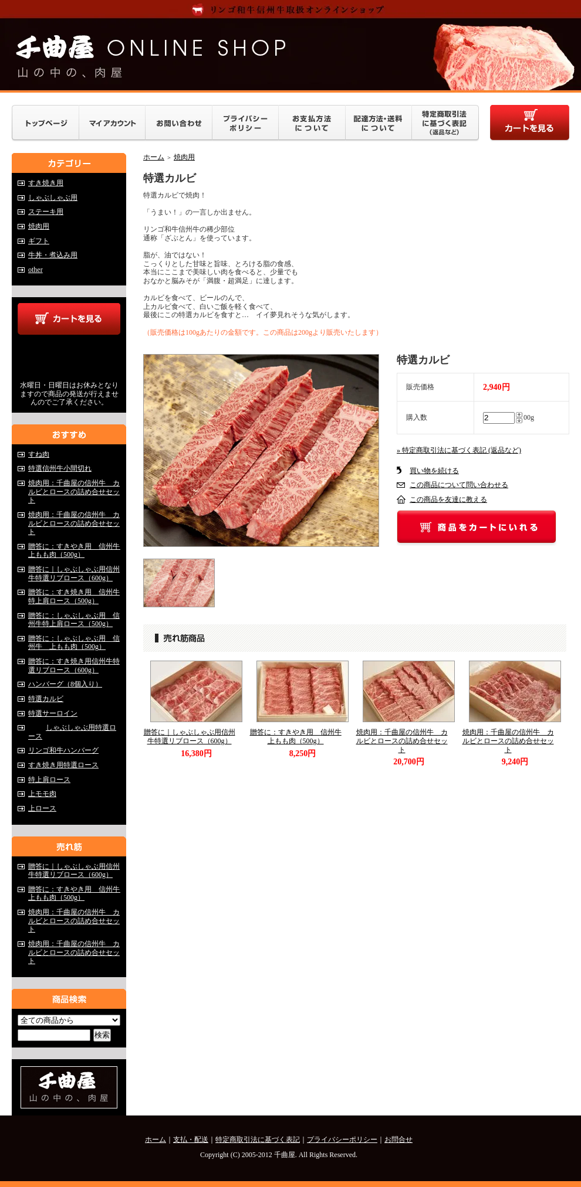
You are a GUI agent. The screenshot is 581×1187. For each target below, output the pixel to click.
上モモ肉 (42, 794)
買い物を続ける (434, 471)
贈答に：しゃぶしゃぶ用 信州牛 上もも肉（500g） (74, 642)
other (35, 270)
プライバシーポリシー (342, 1139)
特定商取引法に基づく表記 (257, 1139)
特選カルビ (45, 699)
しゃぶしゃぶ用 (52, 197)
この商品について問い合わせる (459, 485)
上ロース (42, 808)
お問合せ (398, 1139)
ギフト (38, 241)
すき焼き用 (45, 183)
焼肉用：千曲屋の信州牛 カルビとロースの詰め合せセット (74, 491)
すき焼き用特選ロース (72, 765)
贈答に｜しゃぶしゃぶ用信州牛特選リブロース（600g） (74, 573)
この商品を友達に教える (448, 499)
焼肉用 (38, 226)
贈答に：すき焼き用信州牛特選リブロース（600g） (74, 665)
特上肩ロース (49, 780)
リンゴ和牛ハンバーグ (63, 750)
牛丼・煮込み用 (52, 255)
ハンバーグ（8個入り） (65, 684)
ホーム (153, 157)
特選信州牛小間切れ (60, 468)
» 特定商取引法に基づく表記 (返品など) (459, 450)
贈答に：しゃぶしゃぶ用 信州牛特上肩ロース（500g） (74, 619)
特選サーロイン (61, 713)
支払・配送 (190, 1139)
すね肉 (38, 454)
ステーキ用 (45, 212)
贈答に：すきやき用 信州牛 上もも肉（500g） (77, 550)
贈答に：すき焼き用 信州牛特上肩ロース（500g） (74, 596)
